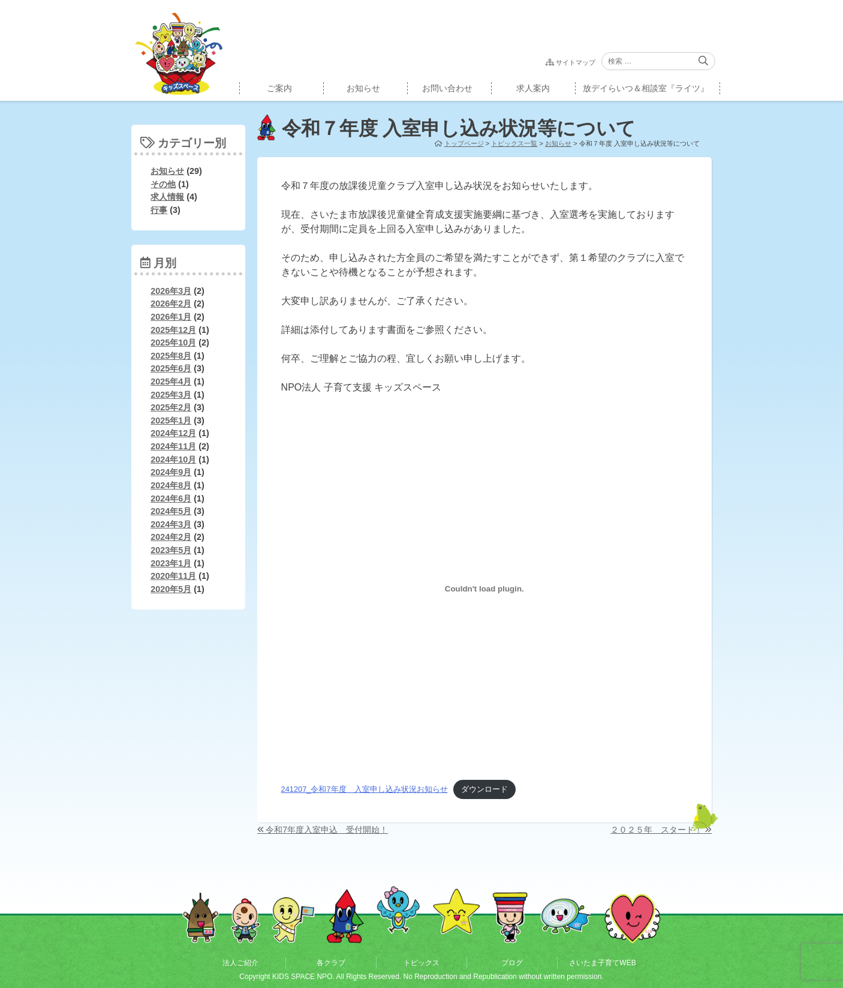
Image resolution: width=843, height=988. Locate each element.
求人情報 (167, 197)
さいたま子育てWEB (602, 963)
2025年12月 (173, 330)
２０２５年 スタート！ (656, 829)
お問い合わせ (447, 88)
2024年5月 (170, 511)
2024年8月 (170, 485)
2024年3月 (170, 524)
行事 (158, 210)
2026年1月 (170, 317)
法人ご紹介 (240, 963)
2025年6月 (170, 368)
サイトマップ (575, 62)
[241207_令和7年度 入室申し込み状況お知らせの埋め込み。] (484, 589)
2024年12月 (173, 433)
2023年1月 (170, 563)
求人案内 (533, 88)
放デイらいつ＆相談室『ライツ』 (646, 88)
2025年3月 (170, 395)
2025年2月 (170, 407)
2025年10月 (173, 342)
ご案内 (279, 88)
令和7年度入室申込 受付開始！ (327, 829)
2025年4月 (170, 381)
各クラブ (331, 963)
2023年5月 (170, 550)
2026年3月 (170, 291)
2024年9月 (170, 472)
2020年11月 (173, 576)
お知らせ (363, 88)
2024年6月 (170, 498)
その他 (163, 184)
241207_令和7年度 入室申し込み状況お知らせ (364, 789)
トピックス (421, 963)
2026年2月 (170, 303)
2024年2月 (170, 537)
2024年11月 (173, 446)
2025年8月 (170, 356)
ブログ (512, 963)
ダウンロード (484, 789)
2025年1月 (170, 420)
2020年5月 (170, 589)
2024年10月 (173, 459)
